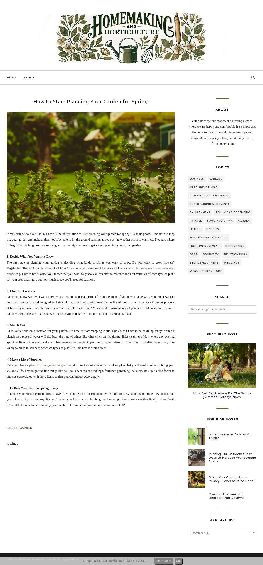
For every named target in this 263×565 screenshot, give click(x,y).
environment (200, 212)
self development (204, 262)
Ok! (178, 561)
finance (196, 220)
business (197, 178)
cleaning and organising (210, 195)
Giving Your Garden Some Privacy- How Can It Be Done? (232, 479)
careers (215, 178)
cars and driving (203, 187)
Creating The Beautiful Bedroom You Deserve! (226, 496)
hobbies (212, 229)
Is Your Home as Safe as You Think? (230, 436)
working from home (206, 271)
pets (193, 254)
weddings (232, 262)
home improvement (205, 246)
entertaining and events (210, 204)
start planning (91, 234)
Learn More (163, 561)
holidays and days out (208, 237)
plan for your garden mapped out (50, 365)
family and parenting (233, 212)
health (195, 229)
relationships (235, 254)
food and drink (220, 220)
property (211, 254)
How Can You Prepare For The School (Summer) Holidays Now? (222, 395)
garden (26, 427)
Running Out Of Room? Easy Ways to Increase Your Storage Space (232, 457)
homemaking (234, 246)
